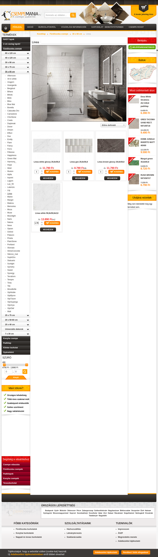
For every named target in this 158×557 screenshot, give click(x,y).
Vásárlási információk (73, 27)
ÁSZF (120, 533)
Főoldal (17, 27)
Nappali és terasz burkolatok (29, 537)
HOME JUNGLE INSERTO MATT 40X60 (148, 152)
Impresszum (123, 529)
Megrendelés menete (127, 537)
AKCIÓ (30, 27)
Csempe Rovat (136, 27)
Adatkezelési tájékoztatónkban (27, 554)
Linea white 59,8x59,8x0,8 (46, 213)
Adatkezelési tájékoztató (129, 541)
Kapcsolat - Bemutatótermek (107, 27)
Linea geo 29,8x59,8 (79, 162)
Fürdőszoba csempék (13, 469)
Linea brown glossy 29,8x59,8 (111, 162)
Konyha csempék (11, 478)
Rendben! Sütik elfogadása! (135, 552)
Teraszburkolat (10, 483)
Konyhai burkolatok (25, 533)
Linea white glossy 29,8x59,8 (47, 162)
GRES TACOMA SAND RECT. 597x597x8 (148, 132)
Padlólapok (8, 474)
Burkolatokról (47, 27)
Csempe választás (11, 464)
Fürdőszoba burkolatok (26, 529)
